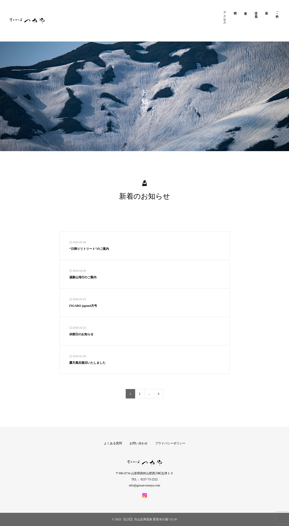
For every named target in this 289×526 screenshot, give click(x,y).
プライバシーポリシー (170, 443)
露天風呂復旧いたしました (87, 362)
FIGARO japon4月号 (83, 305)
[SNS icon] (144, 495)
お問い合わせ (138, 443)
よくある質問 (113, 443)
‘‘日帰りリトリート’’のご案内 (89, 248)
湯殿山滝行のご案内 (82, 277)
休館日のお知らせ (81, 334)
